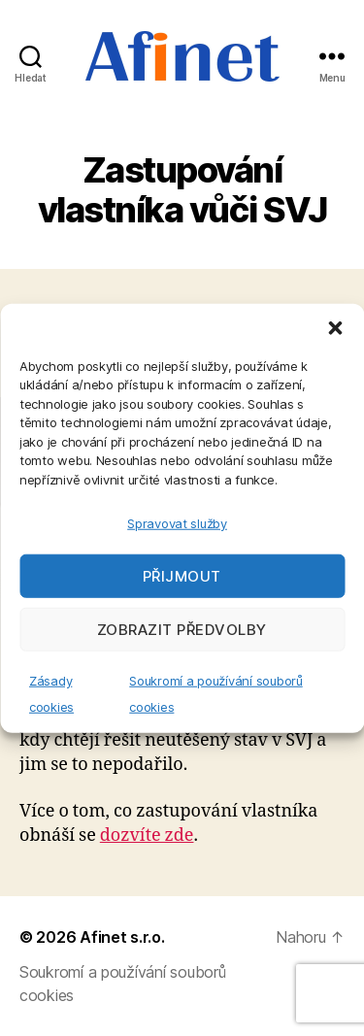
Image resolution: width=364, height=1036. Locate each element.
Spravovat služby (177, 523)
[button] (335, 327)
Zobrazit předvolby (182, 628)
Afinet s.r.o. (122, 937)
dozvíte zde (147, 835)
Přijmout (182, 575)
